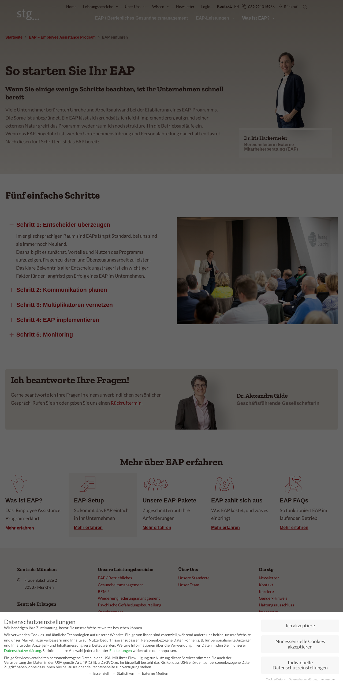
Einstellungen (120, 650)
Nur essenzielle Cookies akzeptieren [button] (300, 644)
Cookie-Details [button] (276, 679)
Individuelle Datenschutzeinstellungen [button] (300, 665)
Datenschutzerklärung (22, 650)
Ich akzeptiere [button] (300, 625)
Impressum (327, 679)
